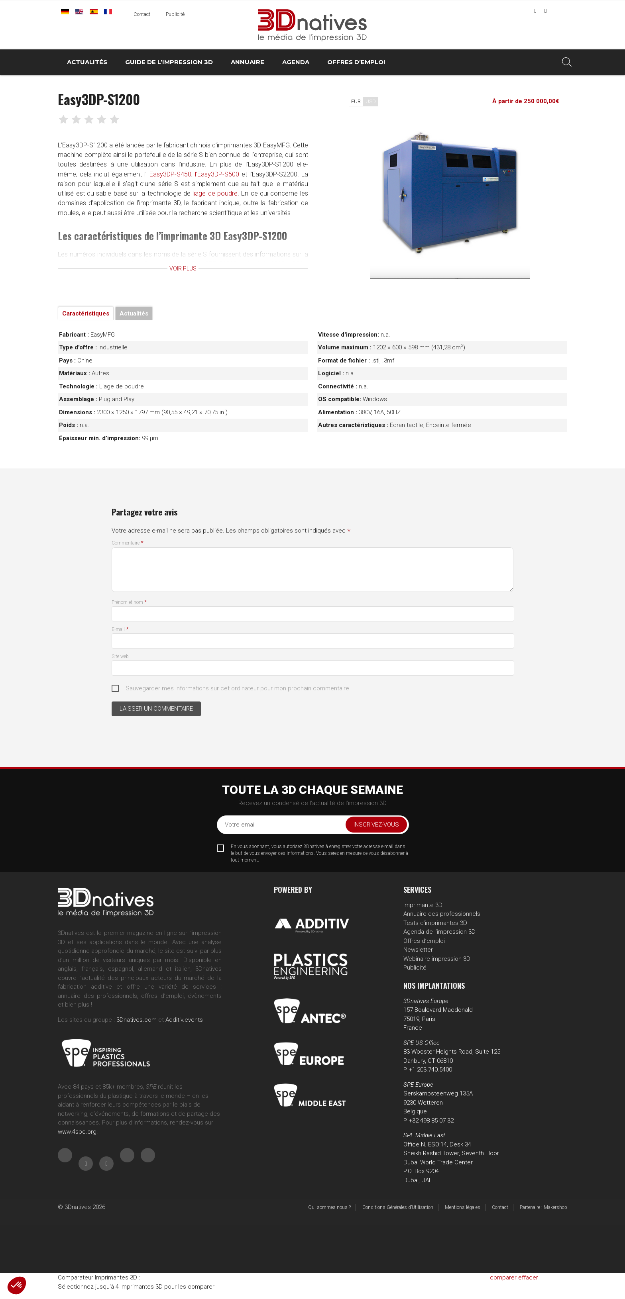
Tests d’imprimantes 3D (435, 923)
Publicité (175, 14)
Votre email (240, 824)
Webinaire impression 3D (436, 958)
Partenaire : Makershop (543, 1207)
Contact (142, 14)
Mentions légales (462, 1207)
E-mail (120, 629)
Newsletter (418, 949)
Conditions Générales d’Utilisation (397, 1207)
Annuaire (247, 62)
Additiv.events (184, 1019)
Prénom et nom (129, 602)
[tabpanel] (450, 199)
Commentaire (127, 543)
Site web (120, 656)
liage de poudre (89, 204)
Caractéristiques (85, 313)
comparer (503, 1277)
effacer (528, 1277)
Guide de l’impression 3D (169, 62)
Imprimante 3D (422, 905)
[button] (16, 1285)
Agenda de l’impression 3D (439, 931)
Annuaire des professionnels (441, 913)
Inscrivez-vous (376, 824)
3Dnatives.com (136, 1019)
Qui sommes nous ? (329, 1207)
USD (371, 101)
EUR (356, 101)
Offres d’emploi (356, 62)
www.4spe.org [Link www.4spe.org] (77, 1131)
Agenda (295, 62)
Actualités (87, 62)
